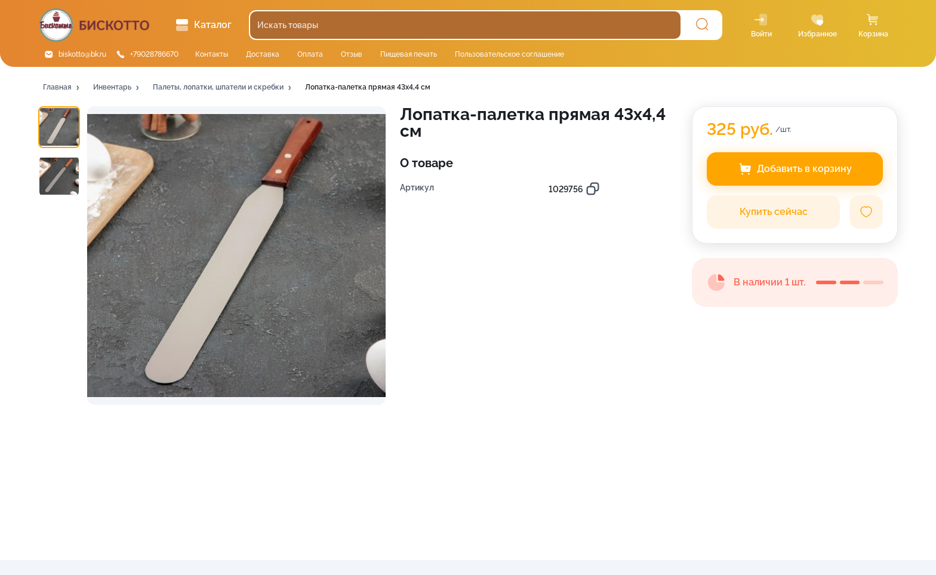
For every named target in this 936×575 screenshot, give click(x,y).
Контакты (211, 54)
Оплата (310, 54)
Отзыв (351, 54)
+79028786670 (154, 54)
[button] (62, 87)
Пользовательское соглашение (509, 54)
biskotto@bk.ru (82, 54)
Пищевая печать (408, 54)
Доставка (262, 54)
